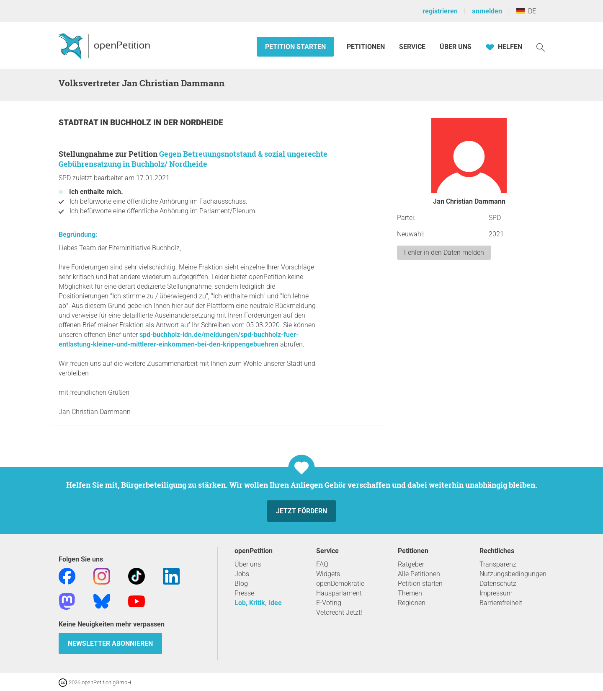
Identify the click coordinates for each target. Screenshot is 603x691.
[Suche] (540, 47)
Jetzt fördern (301, 511)
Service (412, 47)
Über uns (247, 564)
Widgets (328, 574)
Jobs (241, 574)
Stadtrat (79, 122)
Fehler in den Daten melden (444, 252)
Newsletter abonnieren (110, 643)
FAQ (322, 564)
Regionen (411, 603)
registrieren (440, 11)
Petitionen (367, 47)
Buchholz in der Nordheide (166, 122)
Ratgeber (411, 564)
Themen (410, 593)
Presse (244, 593)
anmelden (487, 11)
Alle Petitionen (419, 574)
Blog (241, 583)
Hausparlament (339, 593)
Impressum (496, 593)
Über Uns (456, 47)
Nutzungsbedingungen (512, 574)
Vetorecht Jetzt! (339, 612)
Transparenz (497, 564)
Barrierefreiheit (500, 603)
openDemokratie (340, 583)
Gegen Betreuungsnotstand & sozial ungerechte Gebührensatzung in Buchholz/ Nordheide (193, 159)
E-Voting (328, 603)
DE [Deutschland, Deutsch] (526, 11)
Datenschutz (497, 583)
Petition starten (295, 47)
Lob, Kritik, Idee (258, 603)
